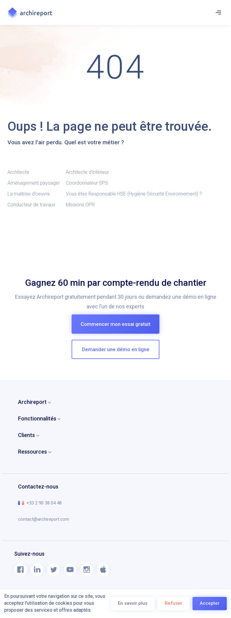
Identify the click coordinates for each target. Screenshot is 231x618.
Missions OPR (80, 205)
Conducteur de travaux (31, 205)
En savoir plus (132, 603)
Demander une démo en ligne (115, 349)
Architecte (18, 172)
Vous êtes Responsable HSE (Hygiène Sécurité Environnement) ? (134, 194)
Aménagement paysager (34, 183)
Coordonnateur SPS (87, 183)
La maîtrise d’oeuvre (29, 194)
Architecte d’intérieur (87, 172)
